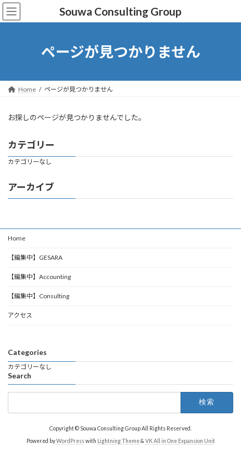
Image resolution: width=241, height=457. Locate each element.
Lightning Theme (118, 441)
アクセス (20, 315)
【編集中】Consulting (38, 296)
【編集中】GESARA (35, 257)
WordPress (70, 441)
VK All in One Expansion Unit (180, 441)
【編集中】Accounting (39, 277)
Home (17, 238)
